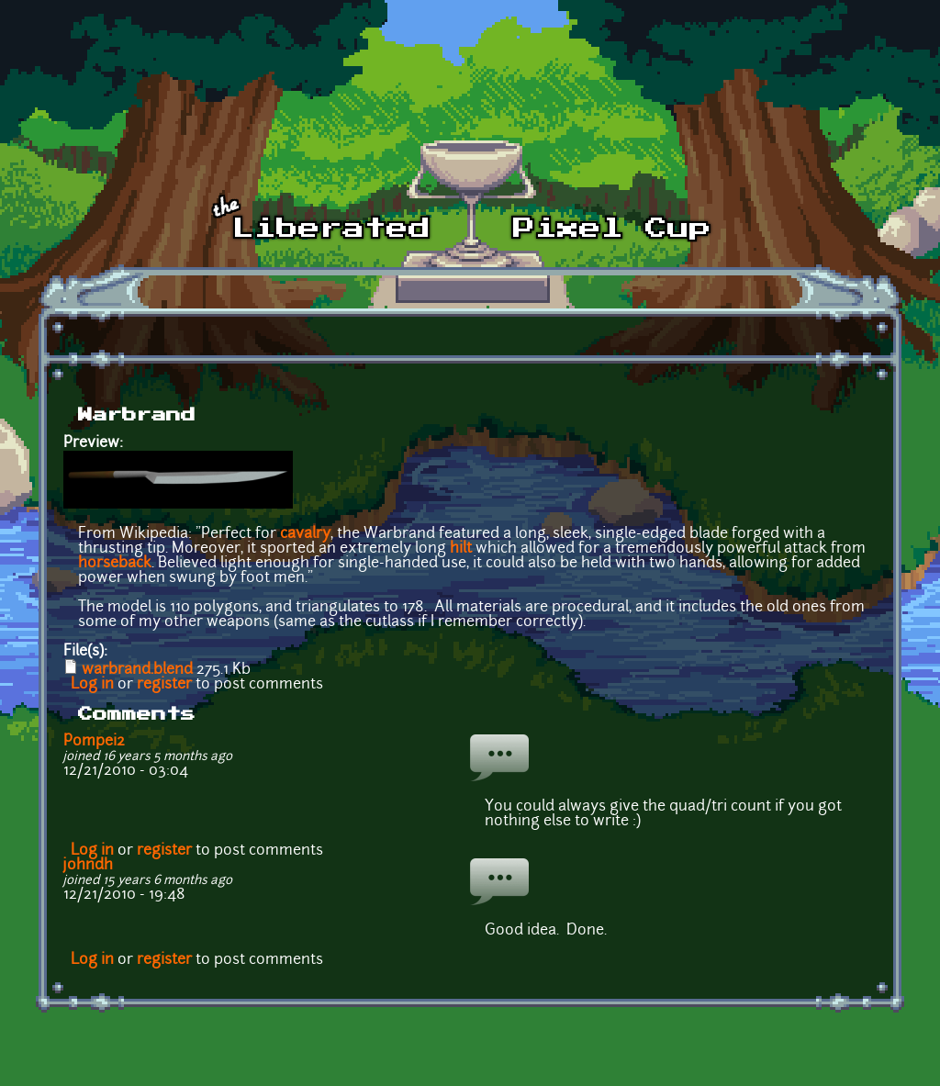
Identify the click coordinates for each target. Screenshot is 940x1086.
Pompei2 (94, 741)
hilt (461, 549)
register (164, 684)
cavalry (305, 534)
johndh (88, 865)
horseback (114, 563)
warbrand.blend (137, 670)
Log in (92, 684)
